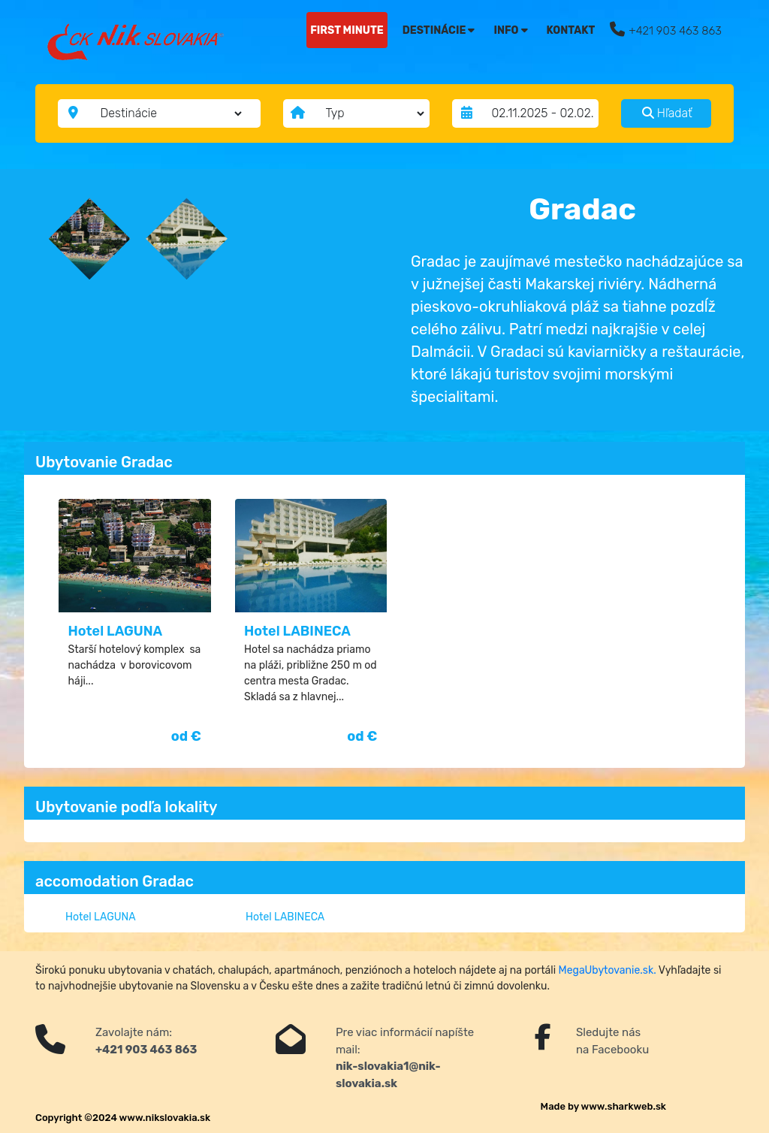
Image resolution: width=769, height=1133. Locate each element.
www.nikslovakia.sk (165, 1117)
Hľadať (667, 113)
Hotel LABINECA (297, 631)
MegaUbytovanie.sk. (607, 970)
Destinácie (439, 30)
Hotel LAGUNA (115, 631)
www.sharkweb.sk (623, 1106)
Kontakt (571, 30)
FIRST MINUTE (347, 30)
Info (510, 30)
